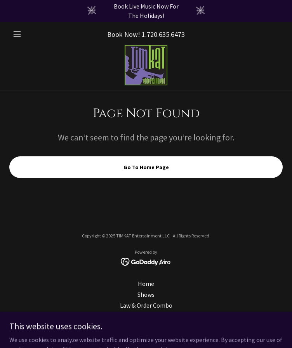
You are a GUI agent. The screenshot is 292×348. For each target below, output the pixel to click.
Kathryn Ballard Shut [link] (146, 316)
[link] (146, 65)
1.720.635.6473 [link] (163, 34)
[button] (29, 34)
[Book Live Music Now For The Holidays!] (146, 11)
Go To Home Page (146, 167)
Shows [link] (146, 294)
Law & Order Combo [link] (146, 305)
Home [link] (146, 283)
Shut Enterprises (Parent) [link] (146, 327)
